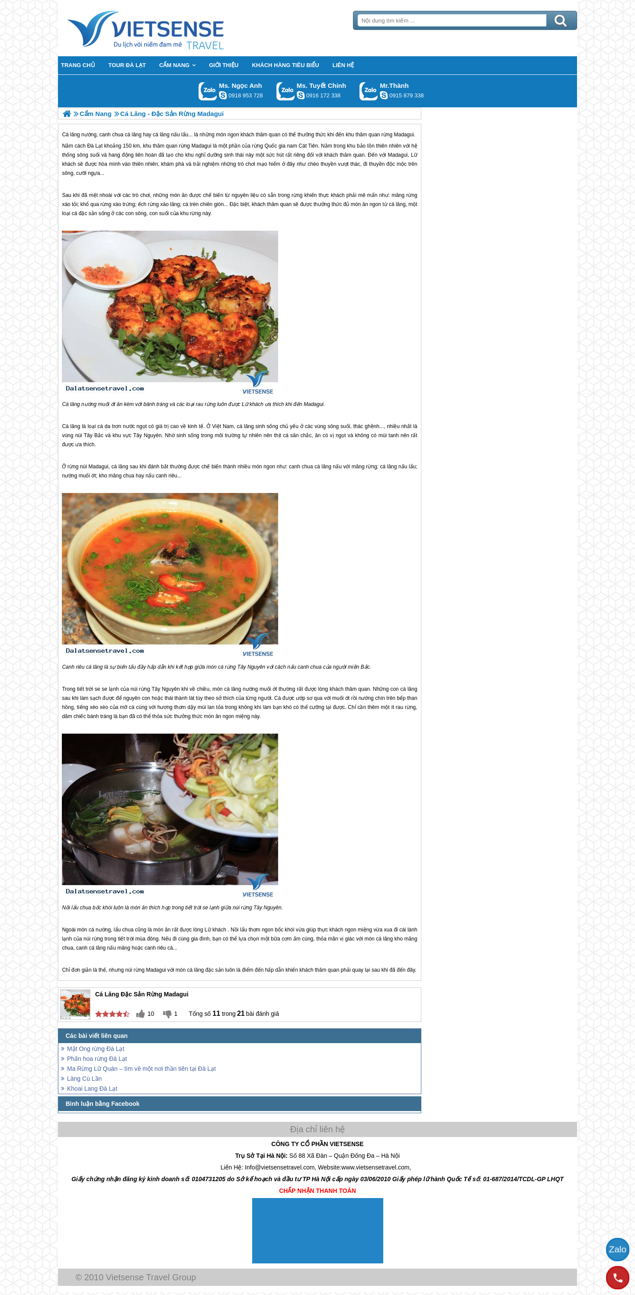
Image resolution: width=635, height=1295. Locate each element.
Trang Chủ (167, 28)
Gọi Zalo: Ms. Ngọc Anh (208, 91)
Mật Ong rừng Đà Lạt (95, 1048)
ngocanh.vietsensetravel (222, 95)
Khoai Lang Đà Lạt (92, 1088)
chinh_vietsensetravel (300, 95)
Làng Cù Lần (84, 1078)
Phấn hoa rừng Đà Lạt (97, 1058)
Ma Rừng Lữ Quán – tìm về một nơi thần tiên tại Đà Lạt (141, 1068)
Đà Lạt (95, 146)
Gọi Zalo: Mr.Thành (368, 91)
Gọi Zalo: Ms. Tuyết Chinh (285, 91)
